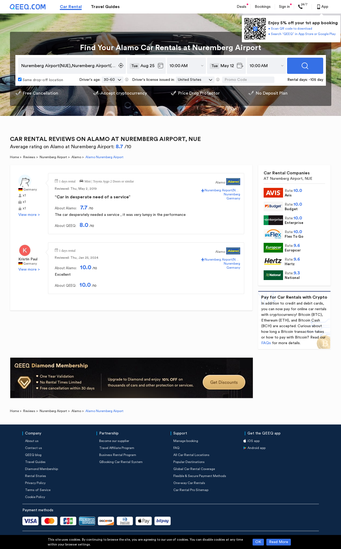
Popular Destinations (189, 462)
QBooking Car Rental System (121, 462)
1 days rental (67, 180)
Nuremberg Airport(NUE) (222, 190)
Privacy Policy (35, 483)
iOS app (253, 441)
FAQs (266, 343)
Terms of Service (37, 490)
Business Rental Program (117, 455)
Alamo (76, 157)
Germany (30, 189)
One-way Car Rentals (189, 483)
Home (14, 157)
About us (32, 441)
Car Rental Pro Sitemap (190, 490)
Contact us (33, 448)
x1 (24, 195)
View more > (29, 215)
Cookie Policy (35, 497)
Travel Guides (105, 7)
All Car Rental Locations (191, 455)
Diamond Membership (41, 469)
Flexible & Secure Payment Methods (199, 476)
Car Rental (71, 7)
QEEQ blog (33, 455)
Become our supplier (114, 441)
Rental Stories (35, 476)
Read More (278, 542)
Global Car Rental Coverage (194, 469)
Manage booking (185, 441)
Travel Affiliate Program (116, 448)
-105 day (316, 80)
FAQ (176, 448)
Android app (256, 448)
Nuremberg (232, 194)
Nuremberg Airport (53, 157)
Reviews (29, 157)
